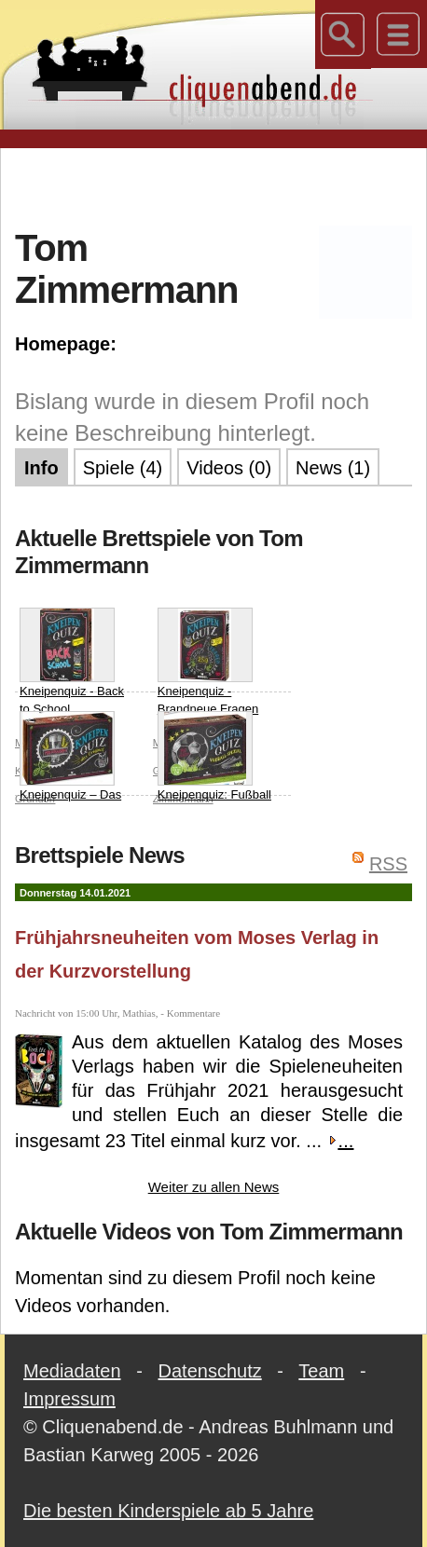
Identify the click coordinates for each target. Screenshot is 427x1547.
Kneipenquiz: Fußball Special (214, 765)
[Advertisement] (221, 185)
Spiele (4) (123, 468)
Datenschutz (210, 1371)
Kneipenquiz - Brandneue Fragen (208, 662)
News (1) (333, 468)
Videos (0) (228, 468)
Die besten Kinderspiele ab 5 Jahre (168, 1510)
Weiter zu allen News (214, 1187)
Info (41, 468)
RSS (388, 864)
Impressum (69, 1399)
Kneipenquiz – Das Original (70, 765)
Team (321, 1371)
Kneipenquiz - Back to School (72, 662)
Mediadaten (72, 1371)
